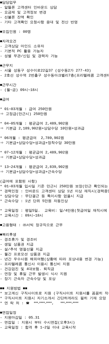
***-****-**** (43, 316)
